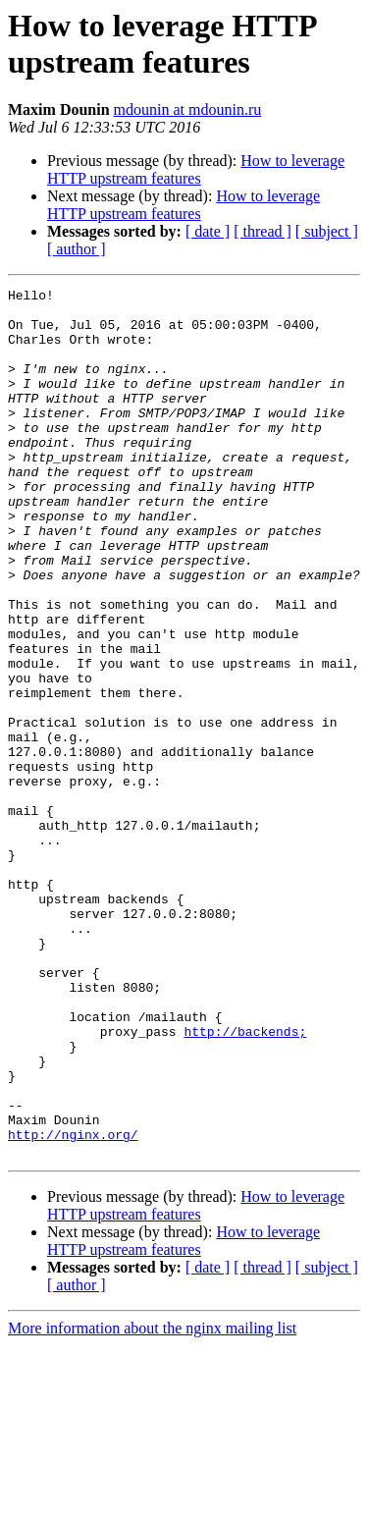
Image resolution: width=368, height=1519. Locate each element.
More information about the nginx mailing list (152, 1501)
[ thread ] (262, 231)
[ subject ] (326, 231)
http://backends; (245, 1181)
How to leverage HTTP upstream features (195, 169)
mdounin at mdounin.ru (188, 109)
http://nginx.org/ (73, 1305)
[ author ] (76, 249)
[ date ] (207, 231)
